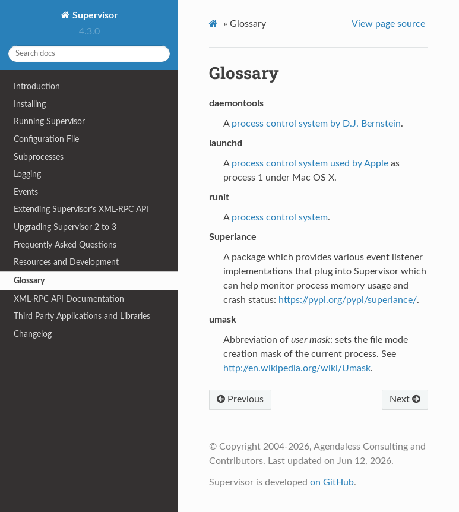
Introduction (37, 86)
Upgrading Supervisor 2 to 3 (65, 227)
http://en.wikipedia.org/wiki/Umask (297, 368)
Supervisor (94, 15)
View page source (388, 24)
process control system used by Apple (310, 163)
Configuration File (46, 139)
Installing (30, 104)
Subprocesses (39, 157)
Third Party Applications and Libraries (82, 316)
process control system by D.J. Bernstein (316, 123)
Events (26, 192)
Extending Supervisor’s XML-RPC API (81, 209)
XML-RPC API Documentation (69, 299)
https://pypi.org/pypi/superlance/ (347, 300)
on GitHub (332, 482)
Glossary (29, 280)
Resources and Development (66, 262)
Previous (240, 399)
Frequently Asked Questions (65, 245)
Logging (27, 174)
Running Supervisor (49, 121)
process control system (280, 217)
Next (405, 399)
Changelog (33, 334)
